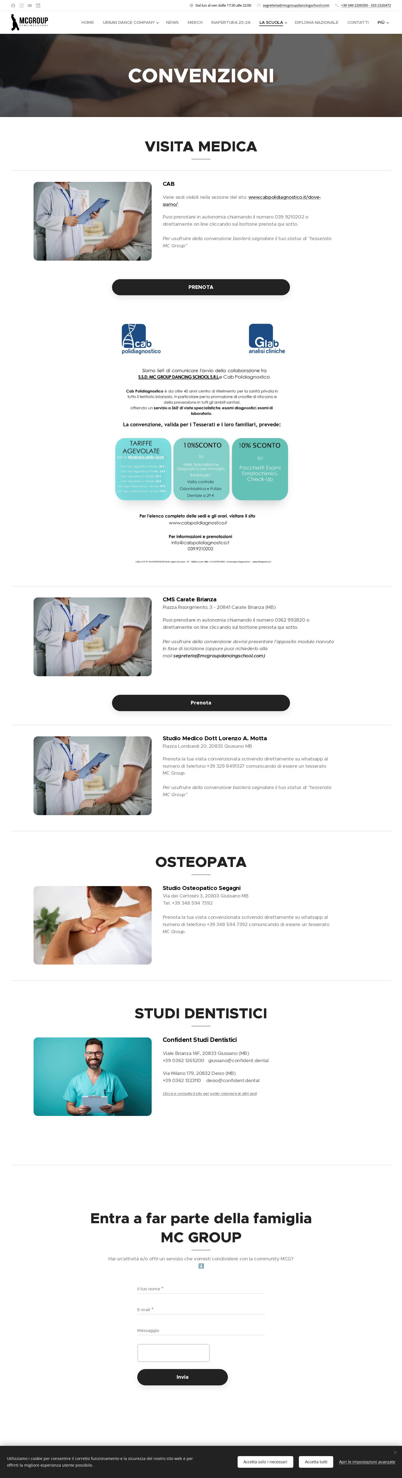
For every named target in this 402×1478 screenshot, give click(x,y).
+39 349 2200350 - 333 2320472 (366, 5)
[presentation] (173, 1353)
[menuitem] (81, 22)
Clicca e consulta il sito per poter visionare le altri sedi (210, 1093)
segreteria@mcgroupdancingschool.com (296, 5)
